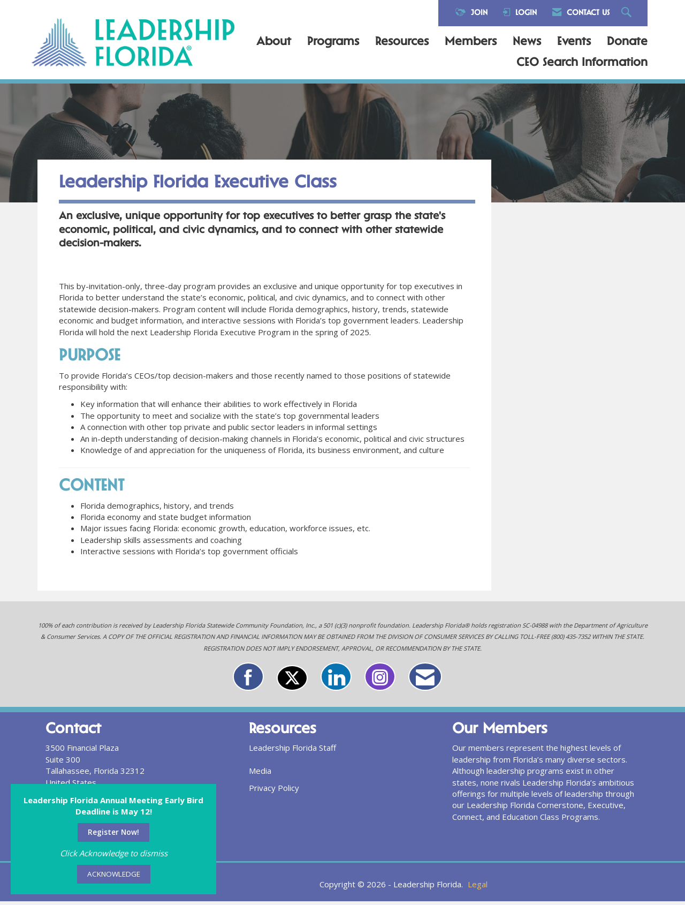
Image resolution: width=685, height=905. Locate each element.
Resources (402, 42)
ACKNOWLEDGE (113, 874)
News (527, 42)
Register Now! (113, 832)
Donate (627, 42)
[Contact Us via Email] (425, 681)
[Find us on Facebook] (248, 681)
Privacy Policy (274, 792)
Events (574, 42)
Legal (478, 888)
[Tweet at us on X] (292, 682)
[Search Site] (627, 13)
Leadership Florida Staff (292, 751)
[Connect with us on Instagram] (379, 681)
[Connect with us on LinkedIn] (336, 681)
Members (471, 42)
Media (260, 775)
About (273, 42)
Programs (333, 42)
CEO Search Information (582, 63)
